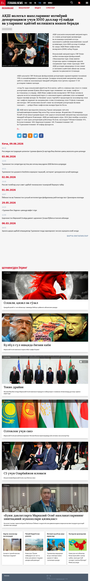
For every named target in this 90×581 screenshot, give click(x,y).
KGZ (30, 3)
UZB (45, 3)
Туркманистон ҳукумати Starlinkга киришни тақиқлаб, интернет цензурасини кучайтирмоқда (40, 172)
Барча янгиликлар (77, 235)
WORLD (51, 3)
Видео (41, 8)
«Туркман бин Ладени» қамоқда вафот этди (19, 210)
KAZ (26, 3)
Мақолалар (26, 8)
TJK (35, 3)
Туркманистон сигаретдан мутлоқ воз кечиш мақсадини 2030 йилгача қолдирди (34, 164)
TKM (40, 3)
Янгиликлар (8, 8)
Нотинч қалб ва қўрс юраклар (56, 535)
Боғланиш (6, 575)
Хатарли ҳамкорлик (77, 534)
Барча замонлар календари (10, 535)
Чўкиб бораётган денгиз (32, 535)
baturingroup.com (60, 578)
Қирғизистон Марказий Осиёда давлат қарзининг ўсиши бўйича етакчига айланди (35, 218)
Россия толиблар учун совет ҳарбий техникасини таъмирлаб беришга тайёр (33, 185)
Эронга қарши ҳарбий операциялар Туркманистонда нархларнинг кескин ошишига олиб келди (40, 231)
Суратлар (54, 8)
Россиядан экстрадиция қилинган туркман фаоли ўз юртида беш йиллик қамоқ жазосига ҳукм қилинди (43, 151)
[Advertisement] (45, 252)
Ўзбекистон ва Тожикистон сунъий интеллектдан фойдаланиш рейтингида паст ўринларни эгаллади (43, 197)
